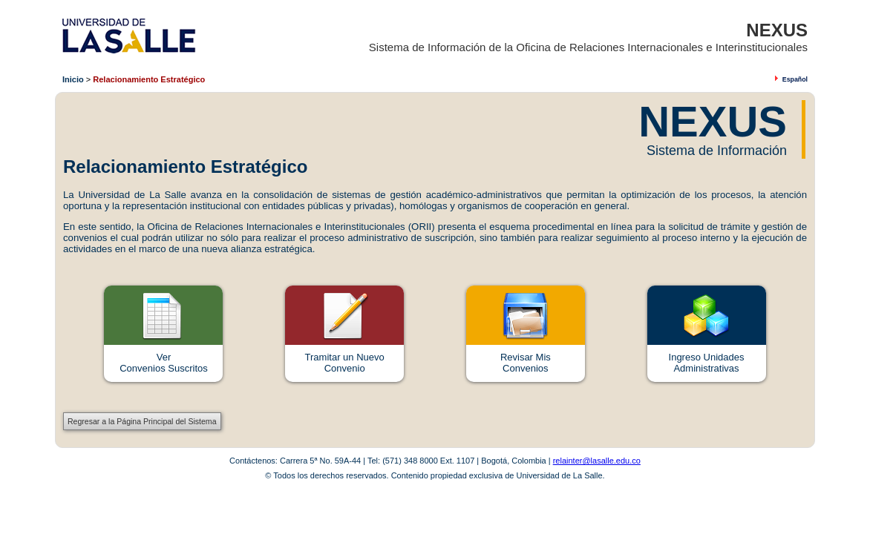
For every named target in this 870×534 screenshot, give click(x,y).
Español (795, 79)
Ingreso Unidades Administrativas (707, 363)
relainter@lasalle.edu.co (597, 460)
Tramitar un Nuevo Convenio (345, 363)
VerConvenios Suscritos (164, 363)
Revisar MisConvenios (525, 363)
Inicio (73, 79)
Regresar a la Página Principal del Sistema (142, 421)
